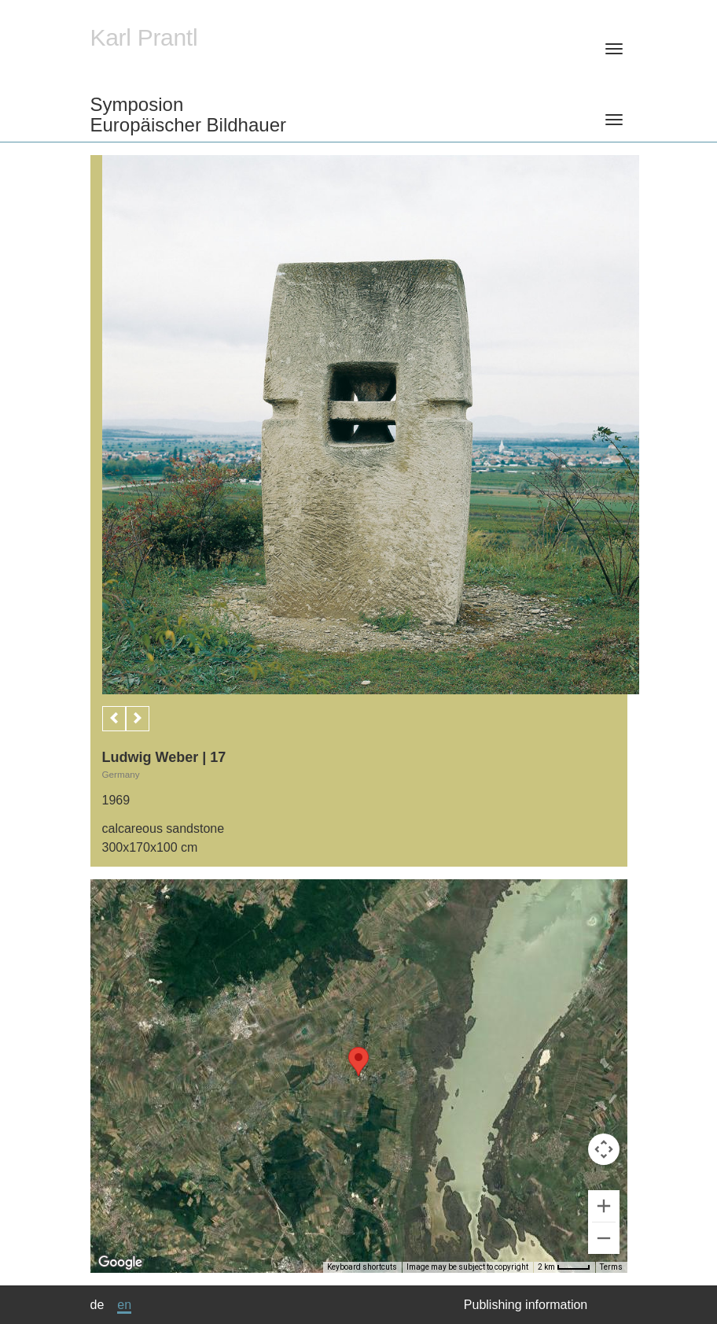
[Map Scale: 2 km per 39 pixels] (564, 1267)
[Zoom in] (604, 1206)
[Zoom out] (604, 1238)
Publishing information (525, 1304)
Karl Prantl (144, 37)
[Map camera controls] (604, 1149)
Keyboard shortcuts (362, 1267)
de (97, 1304)
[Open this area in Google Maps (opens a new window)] (120, 1262)
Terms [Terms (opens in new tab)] (611, 1267)
